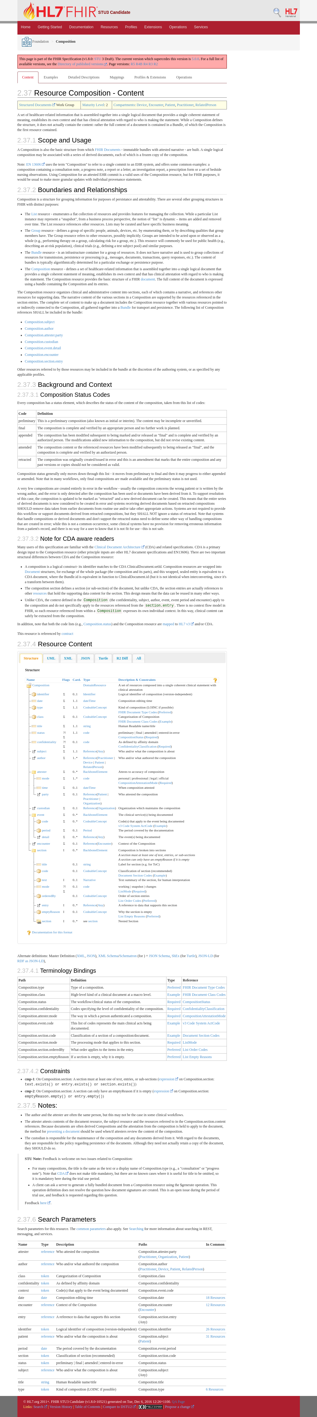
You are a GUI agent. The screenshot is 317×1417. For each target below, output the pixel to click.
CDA (63, 1173)
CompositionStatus (131, 737)
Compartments (124, 105)
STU (97, 59)
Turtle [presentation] (103, 658)
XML (81, 956)
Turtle (191, 956)
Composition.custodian (41, 342)
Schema (112, 956)
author (41, 758)
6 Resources (214, 1389)
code (86, 732)
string (87, 726)
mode (45, 778)
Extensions (153, 27)
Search (40, 1407)
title (39, 726)
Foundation (35, 41)
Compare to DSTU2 (119, 1407)
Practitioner (185, 105)
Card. (77, 679)
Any (100, 751)
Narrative (89, 880)
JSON (91, 956)
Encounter (156, 105)
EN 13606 (35, 164)
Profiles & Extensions (150, 77)
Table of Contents (87, 1407)
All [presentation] (138, 658)
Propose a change (179, 1407)
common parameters (91, 1229)
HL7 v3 (186, 624)
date (39, 700)
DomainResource (94, 685)
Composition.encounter (42, 355)
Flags (66, 679)
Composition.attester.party (44, 335)
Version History (61, 1407)
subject (41, 751)
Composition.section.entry (44, 361)
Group (36, 230)
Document (32, 572)
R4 (145, 64)
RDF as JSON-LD (30, 961)
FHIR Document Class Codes (137, 721)
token (45, 1276)
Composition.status (97, 624)
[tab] (31, 658)
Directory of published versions (82, 64)
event (40, 814)
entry (45, 905)
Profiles (131, 27)
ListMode (124, 891)
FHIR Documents (107, 150)
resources (40, 593)
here (45, 1203)
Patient (170, 105)
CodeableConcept (95, 707)
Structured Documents (37, 105)
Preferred (165, 712)
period (46, 830)
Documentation (81, 27)
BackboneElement (95, 771)
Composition (40, 269)
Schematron (127, 956)
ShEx (175, 956)
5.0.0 (195, 59)
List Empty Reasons (131, 916)
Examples (51, 77)
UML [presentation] (51, 658)
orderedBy (49, 896)
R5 (133, 64)
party (45, 794)
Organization (91, 803)
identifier (43, 694)
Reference (90, 751)
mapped (168, 624)
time (45, 787)
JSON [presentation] (85, 658)
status (40, 732)
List (34, 214)
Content (28, 77)
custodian (43, 808)
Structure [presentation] (31, 658)
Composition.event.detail (43, 348)
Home (26, 27)
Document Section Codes (135, 875)
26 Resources (215, 1329)
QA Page (178, 1402)
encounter (43, 843)
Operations (178, 27)
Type (86, 679)
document (148, 279)
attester (42, 771)
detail (45, 837)
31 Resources (215, 1336)
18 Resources (215, 1298)
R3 (150, 64)
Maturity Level (93, 105)
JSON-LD (205, 956)
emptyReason (51, 912)
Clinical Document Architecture (119, 547)
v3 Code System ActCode (135, 826)
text (44, 880)
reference (47, 1252)
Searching (136, 1229)
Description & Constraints (137, 679)
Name (30, 679)
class (40, 716)
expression (168, 1079)
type (40, 707)
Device (142, 105)
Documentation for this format (49, 932)
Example (165, 721)
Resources (109, 27)
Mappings (117, 77)
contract (67, 634)
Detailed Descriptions (83, 77)
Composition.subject (40, 322)
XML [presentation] (68, 658)
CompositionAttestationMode (138, 783)
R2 (156, 64)
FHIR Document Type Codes (137, 712)
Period (87, 830)
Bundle (36, 252)
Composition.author (39, 328)
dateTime (89, 700)
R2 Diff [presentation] (122, 658)
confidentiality (46, 742)
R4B (139, 64)
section (41, 850)
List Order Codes (129, 900)
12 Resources (215, 1305)
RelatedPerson (205, 105)
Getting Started (50, 27)
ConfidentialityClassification (137, 746)
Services (201, 27)
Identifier (89, 694)
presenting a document (63, 1131)
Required (151, 737)
